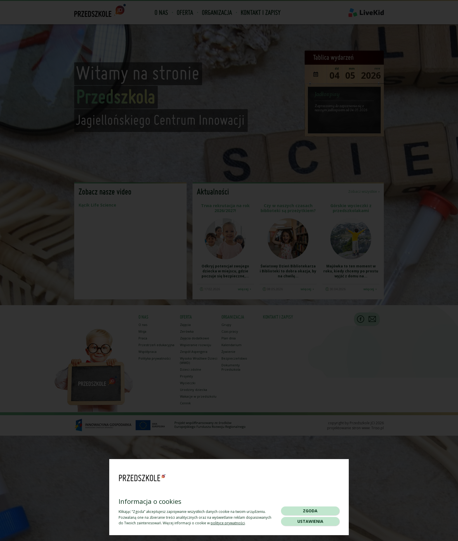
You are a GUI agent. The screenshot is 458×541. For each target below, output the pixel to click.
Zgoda (310, 510)
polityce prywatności (228, 523)
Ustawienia (310, 521)
